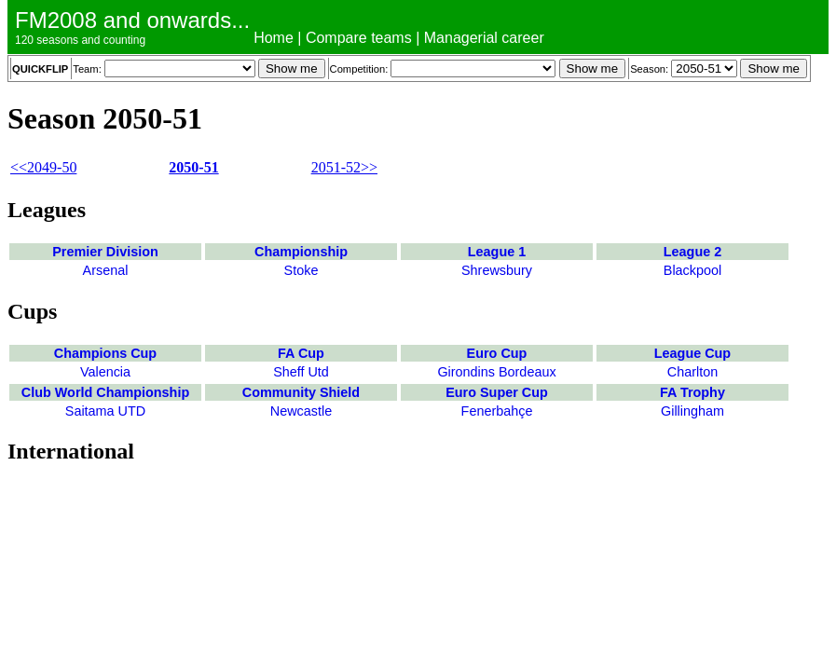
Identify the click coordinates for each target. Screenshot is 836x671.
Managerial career (484, 38)
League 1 (497, 251)
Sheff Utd (301, 371)
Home (274, 38)
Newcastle (301, 411)
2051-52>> (344, 167)
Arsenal (106, 270)
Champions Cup (105, 353)
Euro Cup (497, 353)
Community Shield (301, 392)
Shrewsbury (496, 270)
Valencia (105, 371)
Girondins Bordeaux (496, 371)
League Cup (692, 353)
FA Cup (301, 353)
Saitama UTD (105, 411)
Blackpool (692, 270)
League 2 (692, 251)
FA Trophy (692, 392)
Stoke (301, 270)
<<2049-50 (43, 167)
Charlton (692, 371)
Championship (301, 251)
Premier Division (105, 251)
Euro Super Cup (496, 392)
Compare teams (359, 38)
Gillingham (692, 411)
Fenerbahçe (497, 411)
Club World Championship (105, 392)
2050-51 (193, 167)
